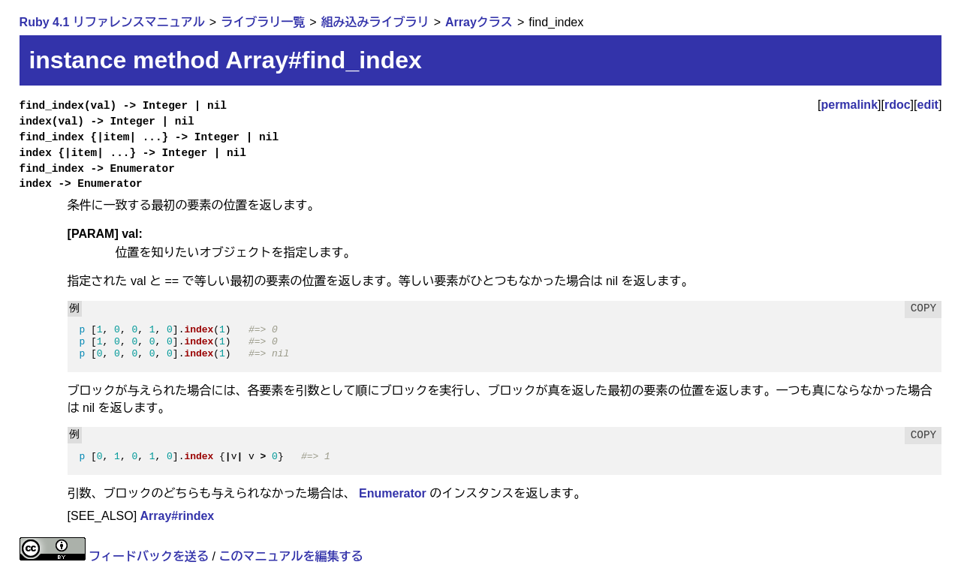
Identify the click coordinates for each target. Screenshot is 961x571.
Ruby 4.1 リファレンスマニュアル (112, 22)
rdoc (897, 104)
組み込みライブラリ (375, 22)
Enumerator (392, 493)
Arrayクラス (479, 22)
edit (927, 104)
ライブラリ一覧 (263, 22)
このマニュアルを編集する (290, 556)
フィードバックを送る (149, 556)
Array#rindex (177, 515)
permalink (849, 104)
